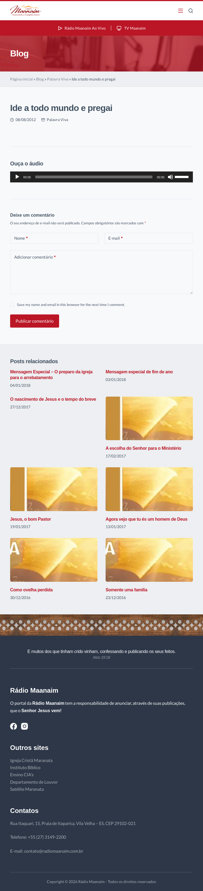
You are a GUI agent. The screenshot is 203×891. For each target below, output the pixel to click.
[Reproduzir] (17, 177)
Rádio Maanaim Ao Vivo (81, 28)
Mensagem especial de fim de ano (139, 371)
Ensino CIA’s (22, 774)
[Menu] (180, 10)
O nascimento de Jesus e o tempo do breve (53, 399)
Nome (21, 238)
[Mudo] (170, 177)
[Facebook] (13, 726)
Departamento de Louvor (34, 781)
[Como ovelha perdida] (53, 559)
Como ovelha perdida (31, 590)
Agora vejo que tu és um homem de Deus (146, 519)
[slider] (94, 177)
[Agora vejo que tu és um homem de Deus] (149, 489)
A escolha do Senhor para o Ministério (143, 448)
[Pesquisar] (190, 10)
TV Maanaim (131, 28)
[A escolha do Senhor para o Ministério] (149, 418)
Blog (40, 79)
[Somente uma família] (149, 559)
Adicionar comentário (35, 257)
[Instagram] (24, 726)
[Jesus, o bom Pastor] (53, 489)
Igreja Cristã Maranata (31, 760)
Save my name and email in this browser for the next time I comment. (71, 304)
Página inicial (21, 79)
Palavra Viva (57, 79)
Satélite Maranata (27, 789)
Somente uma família (126, 590)
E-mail (115, 238)
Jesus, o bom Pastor (30, 519)
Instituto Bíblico (25, 767)
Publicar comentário (35, 320)
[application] (101, 176)
